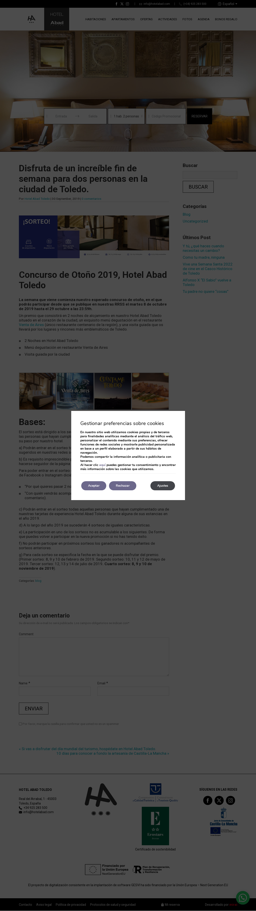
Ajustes (162, 485)
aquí (102, 465)
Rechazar (122, 485)
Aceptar (93, 485)
